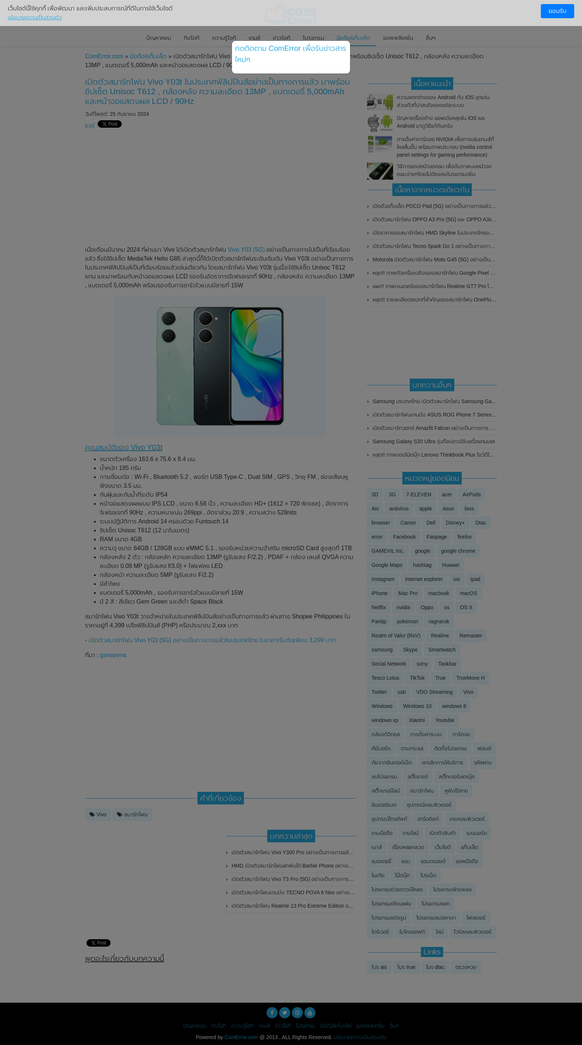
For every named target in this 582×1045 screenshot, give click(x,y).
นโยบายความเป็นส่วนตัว (35, 17)
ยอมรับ (557, 11)
